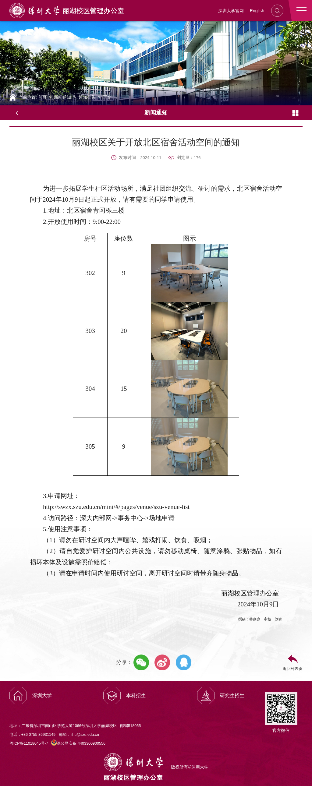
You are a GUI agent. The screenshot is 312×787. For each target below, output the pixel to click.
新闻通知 (62, 97)
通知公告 (87, 97)
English (257, 10)
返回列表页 (293, 669)
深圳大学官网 (231, 10)
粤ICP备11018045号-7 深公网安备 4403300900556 (57, 743)
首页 (42, 97)
